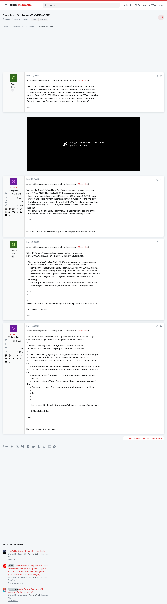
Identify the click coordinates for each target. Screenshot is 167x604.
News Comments (131, 203)
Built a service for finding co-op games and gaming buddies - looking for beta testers (144, 359)
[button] (6, 5)
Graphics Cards (131, 350)
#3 (112, 242)
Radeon (43, 19)
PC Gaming (129, 221)
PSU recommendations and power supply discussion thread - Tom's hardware (142, 253)
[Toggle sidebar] (161, 17)
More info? (83, 80)
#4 (112, 326)
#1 (112, 76)
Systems (127, 180)
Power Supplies (131, 265)
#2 (112, 179)
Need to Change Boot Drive (142, 329)
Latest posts (125, 323)
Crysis (35, 19)
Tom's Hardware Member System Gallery (143, 171)
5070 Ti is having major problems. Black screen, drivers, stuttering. (139, 421)
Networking (129, 397)
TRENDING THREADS (128, 165)
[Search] (78, 5)
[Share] (108, 76)
